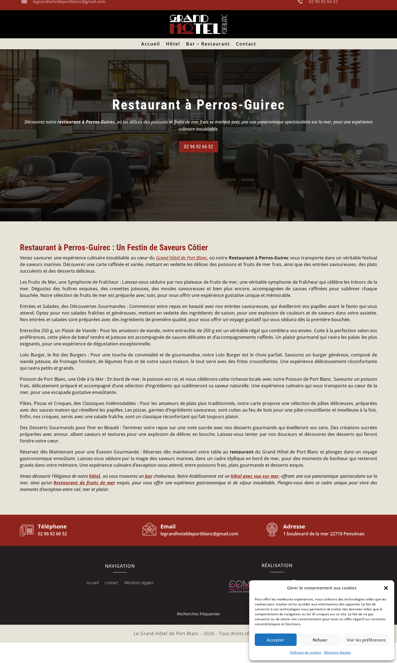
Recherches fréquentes (198, 634)
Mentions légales (337, 652)
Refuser (320, 640)
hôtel (94, 496)
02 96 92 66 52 (198, 167)
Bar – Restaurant (208, 44)
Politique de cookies (305, 652)
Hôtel (173, 44)
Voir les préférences (366, 640)
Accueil (150, 44)
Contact (246, 44)
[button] (386, 588)
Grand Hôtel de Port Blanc (181, 278)
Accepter (275, 640)
